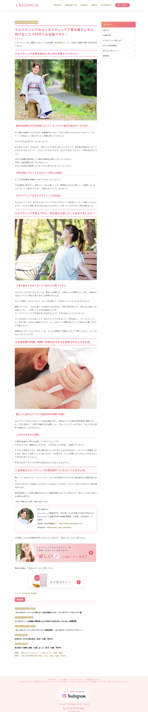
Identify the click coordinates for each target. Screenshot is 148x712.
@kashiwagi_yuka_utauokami (59, 527)
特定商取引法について (93, 664)
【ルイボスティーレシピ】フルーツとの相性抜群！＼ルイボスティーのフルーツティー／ (49, 630)
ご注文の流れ (52, 664)
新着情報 (34, 593)
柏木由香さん (60, 43)
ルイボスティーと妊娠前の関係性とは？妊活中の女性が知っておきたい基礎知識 (45, 621)
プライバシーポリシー (77, 664)
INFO (94, 5)
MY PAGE (122, 5)
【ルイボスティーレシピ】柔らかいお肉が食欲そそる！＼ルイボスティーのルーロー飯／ (49, 612)
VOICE (84, 5)
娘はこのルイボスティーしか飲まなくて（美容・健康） (42, 653)
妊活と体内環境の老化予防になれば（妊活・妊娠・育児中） (44, 656)
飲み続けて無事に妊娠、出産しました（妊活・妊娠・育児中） (39, 648)
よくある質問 (63, 664)
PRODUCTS (71, 5)
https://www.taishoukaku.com (70, 524)
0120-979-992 (75, 692)
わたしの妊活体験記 (23, 593)
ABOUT (57, 5)
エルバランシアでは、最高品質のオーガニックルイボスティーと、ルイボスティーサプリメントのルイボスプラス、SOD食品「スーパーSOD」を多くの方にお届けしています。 (74, 666)
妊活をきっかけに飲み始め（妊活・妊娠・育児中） (34, 639)
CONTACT (106, 5)
